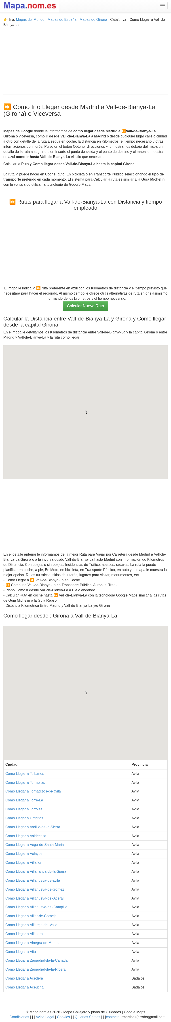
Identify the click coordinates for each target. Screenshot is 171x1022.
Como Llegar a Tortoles (23, 809)
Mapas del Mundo (30, 19)
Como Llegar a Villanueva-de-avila (32, 880)
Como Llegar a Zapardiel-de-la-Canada (36, 960)
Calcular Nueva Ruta (85, 306)
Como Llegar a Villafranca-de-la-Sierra (35, 871)
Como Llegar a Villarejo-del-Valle (31, 925)
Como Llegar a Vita (20, 952)
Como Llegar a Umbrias (24, 818)
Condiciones (19, 1017)
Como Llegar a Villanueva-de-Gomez (34, 889)
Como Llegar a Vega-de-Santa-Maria (34, 845)
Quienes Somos (87, 1017)
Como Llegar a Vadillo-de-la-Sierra (32, 827)
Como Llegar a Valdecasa (25, 836)
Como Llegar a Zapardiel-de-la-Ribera (35, 969)
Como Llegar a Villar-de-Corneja (31, 916)
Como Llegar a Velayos (23, 854)
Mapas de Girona (93, 19)
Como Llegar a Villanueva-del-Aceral (34, 898)
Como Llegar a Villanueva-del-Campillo (36, 907)
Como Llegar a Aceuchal (24, 987)
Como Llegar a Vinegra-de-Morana (33, 943)
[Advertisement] (85, 58)
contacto (112, 1017)
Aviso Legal (45, 1017)
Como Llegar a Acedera (24, 978)
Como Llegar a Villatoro (24, 934)
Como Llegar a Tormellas (25, 782)
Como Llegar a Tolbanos (24, 773)
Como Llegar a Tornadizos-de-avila (33, 791)
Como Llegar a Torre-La (24, 800)
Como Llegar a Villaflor (23, 862)
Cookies (64, 1017)
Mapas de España (62, 19)
